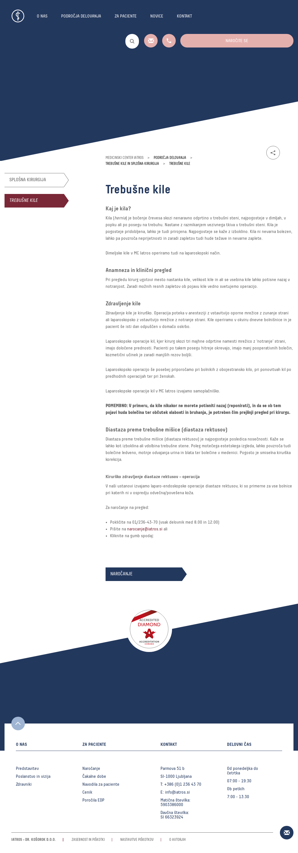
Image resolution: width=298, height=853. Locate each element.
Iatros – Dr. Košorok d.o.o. (33, 840)
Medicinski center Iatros (124, 158)
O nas (42, 16)
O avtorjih (177, 840)
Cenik (87, 792)
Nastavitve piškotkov (137, 840)
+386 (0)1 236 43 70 (182, 784)
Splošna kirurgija (27, 180)
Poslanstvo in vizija (33, 776)
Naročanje (91, 768)
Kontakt (184, 16)
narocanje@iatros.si (144, 529)
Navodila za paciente (100, 784)
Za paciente (126, 16)
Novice (156, 16)
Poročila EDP (93, 800)
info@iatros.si (177, 792)
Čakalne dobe (94, 776)
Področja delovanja (81, 16)
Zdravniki (24, 784)
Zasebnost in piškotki (88, 840)
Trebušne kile (23, 200)
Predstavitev (27, 768)
